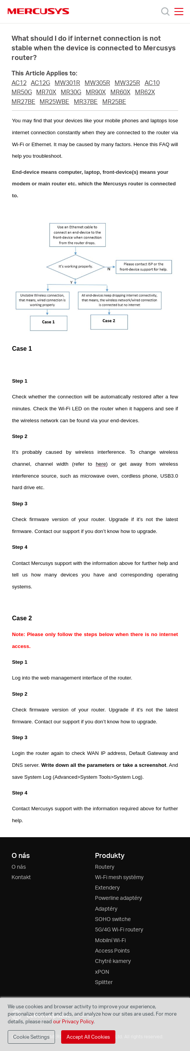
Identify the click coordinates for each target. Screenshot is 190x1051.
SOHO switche (113, 919)
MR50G (22, 92)
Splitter (104, 982)
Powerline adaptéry (118, 897)
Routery (104, 866)
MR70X (46, 92)
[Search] (165, 11)
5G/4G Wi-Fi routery (119, 929)
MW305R (97, 83)
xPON (102, 971)
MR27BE (23, 101)
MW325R (127, 83)
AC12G (40, 83)
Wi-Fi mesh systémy (119, 877)
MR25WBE (54, 101)
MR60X (120, 92)
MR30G (71, 92)
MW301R (67, 83)
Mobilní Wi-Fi (110, 940)
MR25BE (114, 101)
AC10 (152, 83)
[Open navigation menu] (178, 11)
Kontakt (21, 877)
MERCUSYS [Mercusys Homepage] (38, 11)
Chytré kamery (113, 961)
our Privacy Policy (73, 1021)
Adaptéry (106, 908)
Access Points (112, 950)
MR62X (145, 92)
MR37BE (86, 101)
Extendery (107, 887)
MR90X (96, 92)
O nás (19, 866)
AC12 (19, 83)
